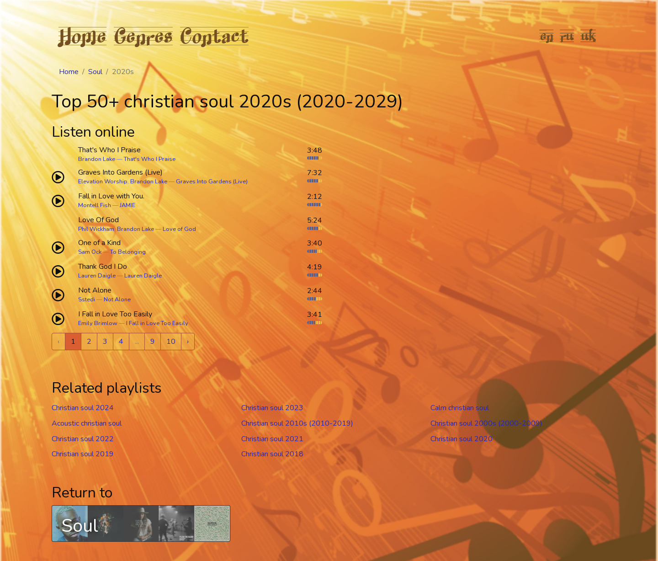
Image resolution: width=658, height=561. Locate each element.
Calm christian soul (459, 408)
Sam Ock (89, 252)
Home (82, 36)
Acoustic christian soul (87, 423)
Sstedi (86, 299)
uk (588, 36)
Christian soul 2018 (272, 454)
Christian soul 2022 (83, 439)
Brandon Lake (96, 159)
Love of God (179, 229)
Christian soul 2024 (83, 408)
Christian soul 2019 (83, 454)
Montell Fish (94, 205)
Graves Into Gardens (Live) (212, 181)
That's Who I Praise (149, 159)
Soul (95, 72)
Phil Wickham (96, 229)
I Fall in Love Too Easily (157, 323)
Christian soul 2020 (461, 439)
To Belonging (128, 252)
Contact (214, 36)
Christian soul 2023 (272, 408)
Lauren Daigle (97, 276)
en (546, 36)
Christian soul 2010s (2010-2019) (297, 423)
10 (170, 342)
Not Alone (117, 299)
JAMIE (127, 205)
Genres (143, 36)
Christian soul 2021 (272, 439)
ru (567, 36)
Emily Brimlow (97, 323)
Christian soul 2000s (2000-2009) (486, 423)
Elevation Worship (102, 181)
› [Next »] (188, 342)
